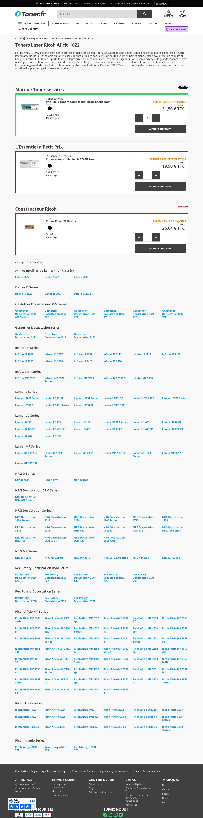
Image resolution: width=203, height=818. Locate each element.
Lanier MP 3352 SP (26, 460)
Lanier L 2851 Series (86, 397)
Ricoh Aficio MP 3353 (57, 683)
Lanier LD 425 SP (25, 427)
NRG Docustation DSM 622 (84, 525)
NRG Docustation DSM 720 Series (172, 525)
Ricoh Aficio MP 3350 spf (115, 664)
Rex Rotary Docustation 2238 (26, 595)
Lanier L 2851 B (54, 397)
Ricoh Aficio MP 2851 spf (27, 645)
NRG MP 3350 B (171, 554)
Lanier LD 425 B (171, 420)
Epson (165, 785)
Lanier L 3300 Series (174, 397)
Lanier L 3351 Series (57, 403)
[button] (168, 13)
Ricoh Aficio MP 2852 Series (115, 645)
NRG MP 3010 (82, 554)
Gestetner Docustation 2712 (55, 335)
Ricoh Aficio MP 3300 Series (86, 654)
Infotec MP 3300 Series (54, 378)
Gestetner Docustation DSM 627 (84, 313)
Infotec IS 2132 (171, 353)
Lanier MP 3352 (171, 451)
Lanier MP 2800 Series (54, 452)
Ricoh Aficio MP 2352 (57, 613)
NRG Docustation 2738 (172, 515)
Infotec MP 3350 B (114, 377)
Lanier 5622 (22, 277)
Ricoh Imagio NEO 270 (56, 741)
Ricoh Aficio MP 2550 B (27, 625)
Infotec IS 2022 (24, 353)
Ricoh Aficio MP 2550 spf (145, 625)
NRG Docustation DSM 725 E (55, 535)
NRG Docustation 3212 (25, 525)
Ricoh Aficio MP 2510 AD (145, 615)
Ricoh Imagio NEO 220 (26, 741)
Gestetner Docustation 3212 (84, 335)
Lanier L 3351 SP (84, 403)
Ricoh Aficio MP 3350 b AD (174, 654)
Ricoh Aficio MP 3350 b (145, 654)
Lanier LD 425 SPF (55, 427)
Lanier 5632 (81, 277)
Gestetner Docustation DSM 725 (143, 313)
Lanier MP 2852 (83, 451)
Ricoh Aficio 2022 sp (145, 703)
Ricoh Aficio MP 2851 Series (145, 635)
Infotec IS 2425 (83, 360)
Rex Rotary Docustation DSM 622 (25, 574)
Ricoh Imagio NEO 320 (85, 741)
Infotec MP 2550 (25, 377)
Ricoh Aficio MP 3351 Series (27, 674)
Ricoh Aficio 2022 (113, 703)
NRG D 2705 (52, 477)
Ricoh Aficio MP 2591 (27, 633)
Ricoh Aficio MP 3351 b (174, 664)
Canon (165, 781)
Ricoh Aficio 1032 (84, 703)
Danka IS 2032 (82, 293)
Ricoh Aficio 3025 (55, 709)
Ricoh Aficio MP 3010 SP (27, 654)
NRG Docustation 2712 (143, 515)
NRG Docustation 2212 (55, 515)
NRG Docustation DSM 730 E (114, 535)
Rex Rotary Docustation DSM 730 (143, 574)
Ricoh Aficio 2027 (172, 703)
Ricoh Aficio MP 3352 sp (27, 684)
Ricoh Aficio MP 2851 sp (174, 635)
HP (163, 777)
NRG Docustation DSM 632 (143, 525)
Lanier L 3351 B (24, 403)
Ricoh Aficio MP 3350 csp (27, 664)
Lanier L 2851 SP (113, 397)
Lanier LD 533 (53, 434)
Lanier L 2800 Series (27, 397)
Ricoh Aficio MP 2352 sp (86, 615)
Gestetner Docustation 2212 (26, 335)
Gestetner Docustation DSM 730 (172, 313)
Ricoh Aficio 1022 (25, 703)
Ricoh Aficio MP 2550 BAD (57, 625)
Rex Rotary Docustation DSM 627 (55, 574)
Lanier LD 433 (82, 427)
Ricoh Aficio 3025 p (114, 709)
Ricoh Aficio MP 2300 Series (27, 615)
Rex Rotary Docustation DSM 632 (84, 574)
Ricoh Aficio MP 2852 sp (145, 645)
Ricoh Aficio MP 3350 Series (57, 664)
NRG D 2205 (22, 477)
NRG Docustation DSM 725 (25, 535)
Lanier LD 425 (141, 420)
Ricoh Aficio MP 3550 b (115, 684)
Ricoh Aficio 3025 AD (86, 709)
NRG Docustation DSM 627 (114, 525)
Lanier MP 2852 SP (114, 451)
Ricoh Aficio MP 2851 (86, 633)
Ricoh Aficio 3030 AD (86, 719)
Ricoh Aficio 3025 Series (172, 711)
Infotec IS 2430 (112, 360)
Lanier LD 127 (53, 420)
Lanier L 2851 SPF (143, 397)
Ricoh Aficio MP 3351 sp (57, 674)
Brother (166, 790)
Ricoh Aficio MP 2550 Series (86, 625)
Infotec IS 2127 (142, 353)
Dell (164, 794)
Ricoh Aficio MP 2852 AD (86, 645)
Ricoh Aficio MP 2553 (174, 623)
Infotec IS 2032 (83, 353)
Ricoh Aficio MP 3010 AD (174, 645)
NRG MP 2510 (23, 554)
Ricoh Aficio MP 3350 (115, 653)
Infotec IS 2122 (112, 353)
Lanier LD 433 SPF (172, 427)
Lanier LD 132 (82, 420)
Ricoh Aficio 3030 (55, 719)
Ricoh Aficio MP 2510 (115, 613)
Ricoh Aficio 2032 (25, 709)
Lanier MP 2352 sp (26, 451)
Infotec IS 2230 (54, 360)
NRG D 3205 (81, 477)
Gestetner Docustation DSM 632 (114, 313)
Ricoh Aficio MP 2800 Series (57, 635)
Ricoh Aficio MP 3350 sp (86, 664)
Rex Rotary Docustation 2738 (55, 595)
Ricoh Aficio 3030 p (114, 719)
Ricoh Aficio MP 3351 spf (86, 674)
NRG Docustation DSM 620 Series (25, 496)
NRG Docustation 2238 (84, 515)
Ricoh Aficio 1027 (55, 703)
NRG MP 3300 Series (115, 554)
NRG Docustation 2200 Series (25, 515)
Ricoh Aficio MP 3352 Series (174, 674)
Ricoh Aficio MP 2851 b (115, 635)
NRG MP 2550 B (54, 554)
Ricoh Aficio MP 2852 (57, 643)
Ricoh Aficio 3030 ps (145, 719)
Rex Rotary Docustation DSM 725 (114, 574)
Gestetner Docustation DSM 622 (55, 313)
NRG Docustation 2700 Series (114, 515)
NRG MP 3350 (141, 554)
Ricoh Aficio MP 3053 (57, 653)
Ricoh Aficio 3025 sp (27, 719)
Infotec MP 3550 (143, 377)
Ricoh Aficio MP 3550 (86, 683)
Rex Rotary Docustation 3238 (84, 595)
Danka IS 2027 (53, 293)
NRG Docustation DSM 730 (84, 535)
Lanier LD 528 (23, 434)
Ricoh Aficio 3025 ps (145, 709)
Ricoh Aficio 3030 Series (172, 721)
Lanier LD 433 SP (143, 427)
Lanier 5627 (52, 277)
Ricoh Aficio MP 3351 (145, 663)
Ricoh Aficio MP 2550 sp (115, 625)
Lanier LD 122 (23, 420)
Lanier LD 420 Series (115, 420)
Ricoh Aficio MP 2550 (174, 613)
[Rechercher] (104, 14)
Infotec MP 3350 (84, 377)
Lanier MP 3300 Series (142, 452)
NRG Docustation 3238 (55, 525)
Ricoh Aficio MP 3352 (115, 673)
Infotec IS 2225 (24, 360)
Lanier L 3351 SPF (113, 403)
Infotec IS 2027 (54, 353)
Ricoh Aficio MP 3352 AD (145, 674)
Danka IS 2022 (23, 293)
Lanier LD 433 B (112, 427)
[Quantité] (147, 118)
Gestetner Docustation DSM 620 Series (25, 313)
